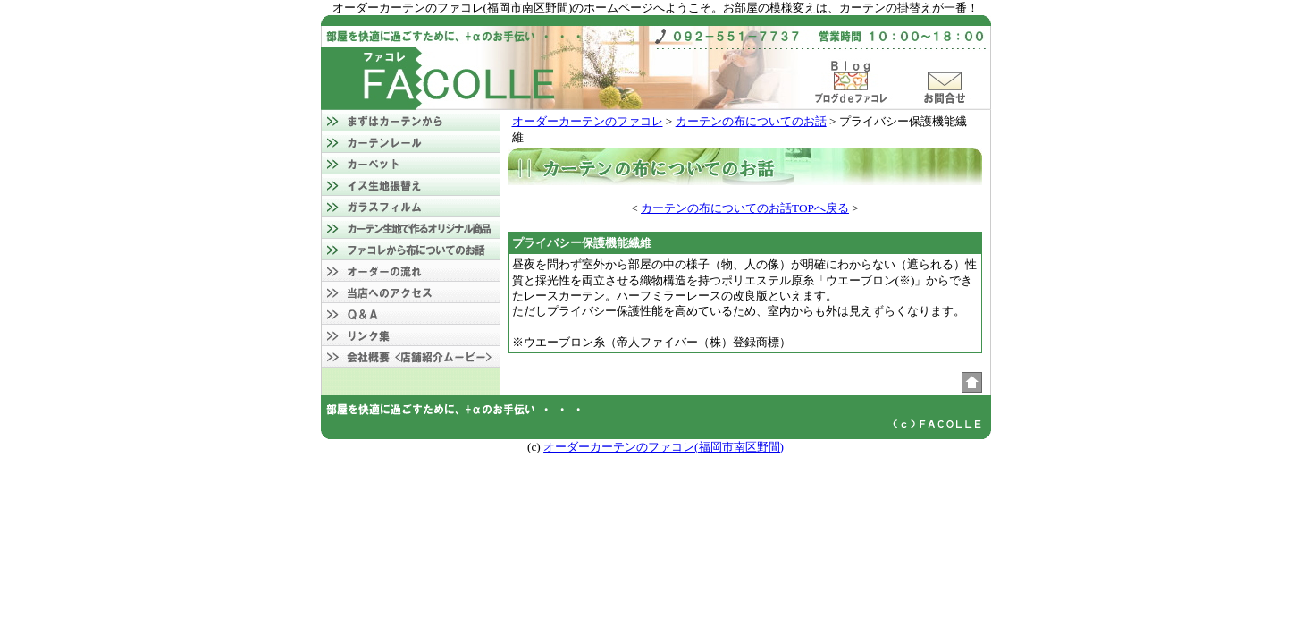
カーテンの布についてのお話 (751, 121)
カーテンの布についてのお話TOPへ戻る (745, 208)
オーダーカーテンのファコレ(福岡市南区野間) (663, 446)
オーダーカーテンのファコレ (587, 121)
